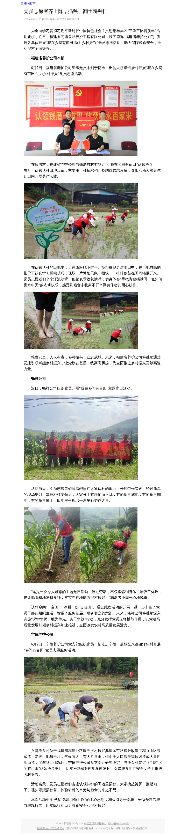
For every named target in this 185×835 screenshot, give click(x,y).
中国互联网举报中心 (95, 823)
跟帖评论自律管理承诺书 (50, 828)
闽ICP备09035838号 (118, 823)
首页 (24, 3)
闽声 (32, 3)
